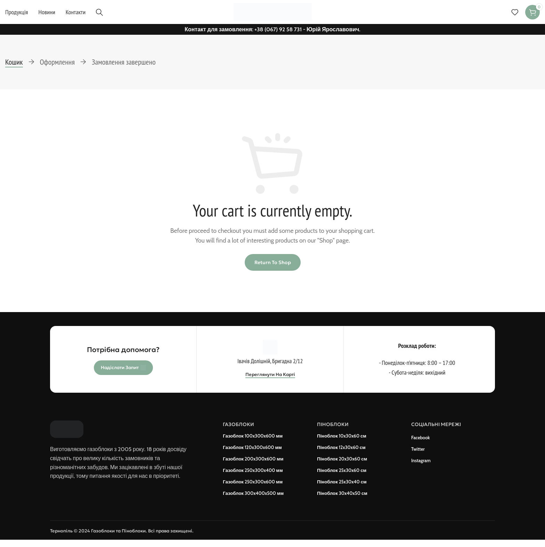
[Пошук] (99, 14)
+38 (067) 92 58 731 (278, 34)
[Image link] (66, 434)
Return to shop (272, 267)
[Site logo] (273, 13)
